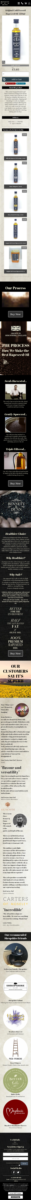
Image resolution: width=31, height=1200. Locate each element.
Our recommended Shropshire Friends (15, 936)
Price (13, 67)
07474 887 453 (17, 1177)
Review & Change (15, 1197)
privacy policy (24, 1185)
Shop (15, 1142)
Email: (7, 1179)
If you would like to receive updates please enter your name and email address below (15, 1150)
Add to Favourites (11, 83)
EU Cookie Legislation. (9, 1185)
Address (16, 1181)
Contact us (15, 1144)
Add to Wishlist (21, 83)
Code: (13, 65)
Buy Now (15, 314)
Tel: (12, 1177)
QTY (3, 73)
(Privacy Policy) (15, 1165)
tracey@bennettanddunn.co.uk (17, 1179)
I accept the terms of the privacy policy (15, 1163)
